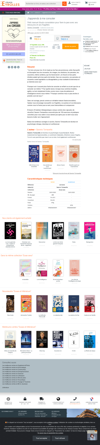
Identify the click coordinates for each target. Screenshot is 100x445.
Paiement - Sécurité (40, 416)
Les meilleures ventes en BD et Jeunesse (15, 384)
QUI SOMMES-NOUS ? (7, 411)
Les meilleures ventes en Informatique (14, 367)
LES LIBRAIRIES (22, 411)
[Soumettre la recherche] (64, 4)
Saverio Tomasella (33, 27)
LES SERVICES (55, 411)
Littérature (5, 387)
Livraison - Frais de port (41, 415)
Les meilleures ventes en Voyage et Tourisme (16, 382)
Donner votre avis (48, 30)
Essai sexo (62, 190)
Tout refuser (60, 438)
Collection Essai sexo (47, 27)
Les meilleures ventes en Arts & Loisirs (14, 378)
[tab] (40, 38)
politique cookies (52, 422)
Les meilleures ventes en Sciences (12, 373)
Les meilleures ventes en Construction (14, 369)
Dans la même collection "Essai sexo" (17, 255)
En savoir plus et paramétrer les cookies (50, 433)
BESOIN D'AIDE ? (39, 411)
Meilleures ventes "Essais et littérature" (19, 327)
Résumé (87, 65)
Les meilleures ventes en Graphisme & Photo (16, 365)
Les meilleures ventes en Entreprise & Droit (15, 371)
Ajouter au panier (70, 46)
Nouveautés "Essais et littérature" (16, 291)
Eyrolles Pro (21, 415)
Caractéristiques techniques (90, 72)
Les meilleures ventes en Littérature (13, 375)
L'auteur (87, 69)
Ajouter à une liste (13, 54)
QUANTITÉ (56, 45)
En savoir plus (77, 140)
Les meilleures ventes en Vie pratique (13, 380)
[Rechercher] (43, 4)
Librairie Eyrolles (22, 413)
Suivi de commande (40, 413)
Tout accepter (41, 438)
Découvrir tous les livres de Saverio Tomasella (67, 173)
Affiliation (54, 413)
